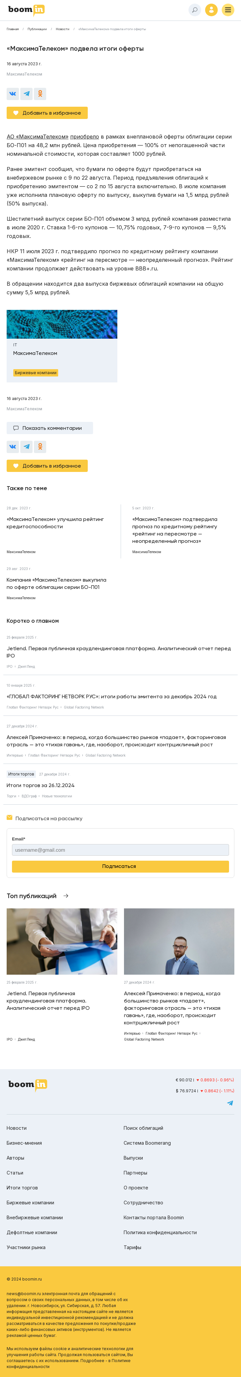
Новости (62, 29)
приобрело (84, 136)
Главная (13, 29)
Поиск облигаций (143, 1128)
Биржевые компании (30, 1202)
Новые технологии (57, 796)
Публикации (37, 29)
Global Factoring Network (84, 707)
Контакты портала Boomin (154, 1217)
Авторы (15, 1158)
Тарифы (132, 1247)
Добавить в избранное (52, 113)
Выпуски (133, 1158)
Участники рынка (26, 1247)
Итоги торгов (21, 774)
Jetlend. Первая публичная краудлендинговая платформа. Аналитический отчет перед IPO (119, 652)
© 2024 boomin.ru (24, 1279)
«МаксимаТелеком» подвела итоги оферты (112, 29)
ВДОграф (29, 796)
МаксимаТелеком (24, 74)
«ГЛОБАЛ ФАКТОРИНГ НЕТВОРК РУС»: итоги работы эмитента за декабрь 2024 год (112, 696)
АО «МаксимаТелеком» (37, 136)
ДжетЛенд (26, 666)
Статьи (15, 1173)
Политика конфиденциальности (160, 1232)
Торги (11, 796)
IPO (10, 666)
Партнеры (135, 1173)
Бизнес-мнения (24, 1143)
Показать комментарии (52, 428)
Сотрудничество (143, 1202)
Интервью (15, 755)
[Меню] (228, 10)
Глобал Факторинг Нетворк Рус (33, 707)
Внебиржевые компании (35, 1217)
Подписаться (119, 866)
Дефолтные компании (32, 1232)
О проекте (136, 1187)
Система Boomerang (147, 1143)
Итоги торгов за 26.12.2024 (41, 785)
